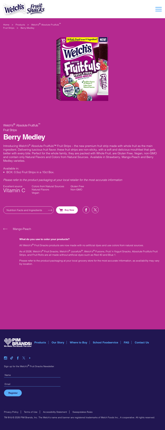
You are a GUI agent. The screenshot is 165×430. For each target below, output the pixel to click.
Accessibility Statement (55, 411)
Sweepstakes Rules (82, 411)
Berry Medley (27, 27)
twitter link (25, 354)
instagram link (7, 354)
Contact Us (142, 342)
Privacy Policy (11, 411)
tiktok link (13, 354)
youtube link (31, 354)
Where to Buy (78, 342)
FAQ (126, 342)
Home (6, 24)
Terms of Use (30, 411)
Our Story (58, 342)
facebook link (19, 354)
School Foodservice (105, 342)
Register (13, 393)
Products (20, 24)
